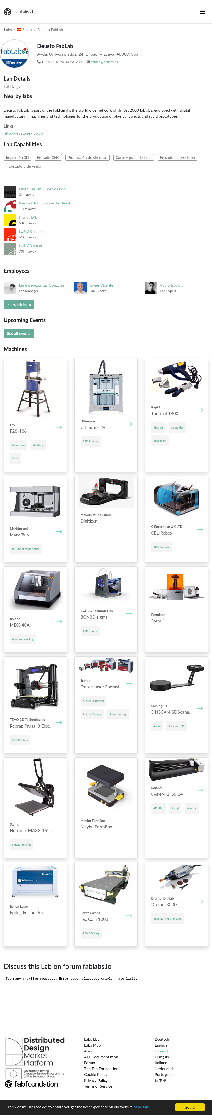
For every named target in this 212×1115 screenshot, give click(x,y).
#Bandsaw (18, 445)
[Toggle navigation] (202, 11)
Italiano (161, 1062)
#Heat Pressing (21, 844)
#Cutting (38, 445)
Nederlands (164, 1068)
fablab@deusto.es (104, 62)
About (89, 1051)
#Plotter (158, 808)
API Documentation (101, 1056)
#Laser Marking (92, 714)
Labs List (91, 1039)
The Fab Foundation (101, 1068)
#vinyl (175, 808)
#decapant (159, 440)
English (161, 1045)
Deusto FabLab (50, 29)
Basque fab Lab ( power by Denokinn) (47, 203)
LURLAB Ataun (30, 246)
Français (162, 1056)
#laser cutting (118, 714)
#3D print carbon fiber (25, 548)
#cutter (191, 808)
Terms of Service (98, 1086)
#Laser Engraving (93, 700)
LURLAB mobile (31, 231)
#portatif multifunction (167, 918)
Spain (24, 29)
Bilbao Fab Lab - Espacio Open (42, 189)
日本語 (160, 1080)
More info (150, 1107)
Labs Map (92, 1045)
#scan (157, 726)
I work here (19, 304)
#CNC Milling (91, 933)
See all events (19, 333)
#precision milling (23, 639)
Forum (89, 1062)
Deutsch (162, 1039)
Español (161, 1051)
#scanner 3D (176, 726)
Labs (8, 29)
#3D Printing (91, 441)
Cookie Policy (95, 1074)
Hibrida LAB (28, 217)
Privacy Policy (96, 1080)
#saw (15, 458)
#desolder (177, 427)
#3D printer (90, 631)
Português (163, 1074)
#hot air (158, 427)
